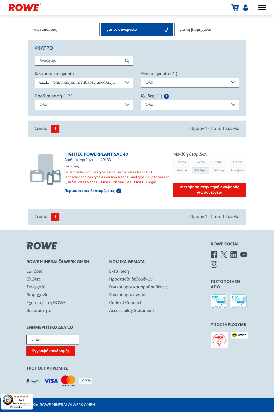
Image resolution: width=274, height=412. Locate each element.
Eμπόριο (34, 271)
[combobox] (84, 83)
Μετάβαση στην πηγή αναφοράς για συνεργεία (209, 190)
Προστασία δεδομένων (131, 279)
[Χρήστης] (245, 7)
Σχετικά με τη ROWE (46, 303)
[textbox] (84, 83)
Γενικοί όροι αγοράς (128, 295)
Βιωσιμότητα (39, 310)
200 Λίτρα (200, 170)
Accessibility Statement (131, 310)
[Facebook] (214, 254)
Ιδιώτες (33, 279)
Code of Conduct (125, 303)
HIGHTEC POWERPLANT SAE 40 (96, 154)
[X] (224, 254)
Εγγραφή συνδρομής (51, 351)
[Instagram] (214, 264)
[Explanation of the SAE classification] (166, 96)
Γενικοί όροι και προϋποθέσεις (138, 287)
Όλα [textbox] (149, 82)
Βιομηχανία (37, 295)
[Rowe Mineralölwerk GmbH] (24, 7)
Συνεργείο (35, 287)
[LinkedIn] (233, 254)
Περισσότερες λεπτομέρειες (92, 190)
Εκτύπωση (119, 271)
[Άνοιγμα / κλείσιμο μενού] (262, 7)
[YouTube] (243, 254)
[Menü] (30, 395)
